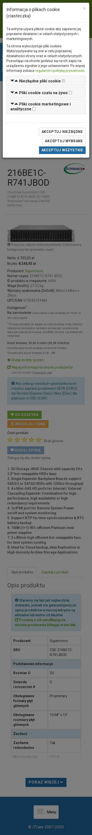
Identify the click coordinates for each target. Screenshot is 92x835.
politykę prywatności (68, 71)
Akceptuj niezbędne (62, 132)
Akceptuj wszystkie (62, 150)
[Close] (84, 8)
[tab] (46, 81)
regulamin (43, 71)
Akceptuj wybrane (64, 141)
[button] (35, 81)
